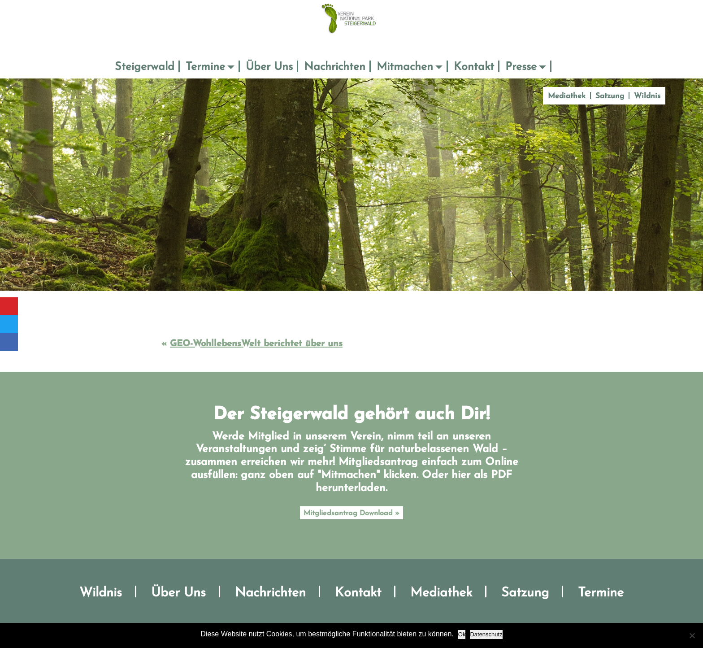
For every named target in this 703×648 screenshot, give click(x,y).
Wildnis (647, 96)
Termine (205, 67)
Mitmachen (405, 67)
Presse (521, 67)
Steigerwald (144, 67)
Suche (564, 67)
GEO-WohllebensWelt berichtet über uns (256, 343)
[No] (691, 635)
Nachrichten (334, 67)
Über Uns (269, 67)
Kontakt (474, 67)
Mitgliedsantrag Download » (351, 513)
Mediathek (567, 96)
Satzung (609, 96)
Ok (462, 634)
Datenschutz (486, 634)
